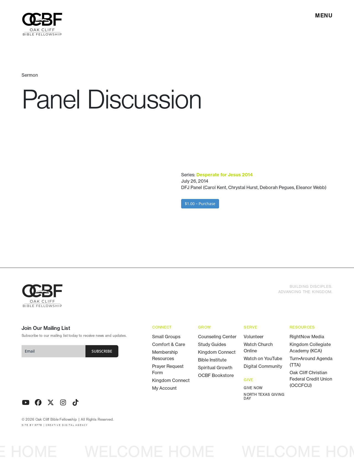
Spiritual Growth (215, 367)
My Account (164, 388)
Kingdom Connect (171, 380)
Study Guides (212, 344)
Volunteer (254, 336)
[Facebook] (38, 402)
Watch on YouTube (263, 358)
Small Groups (166, 336)
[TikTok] (75, 402)
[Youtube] (26, 402)
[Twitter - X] (50, 402)
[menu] (324, 15)
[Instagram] (63, 402)
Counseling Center (217, 336)
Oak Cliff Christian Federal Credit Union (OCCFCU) (311, 379)
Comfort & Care (168, 344)
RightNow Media (307, 336)
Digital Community (263, 366)
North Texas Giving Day (264, 397)
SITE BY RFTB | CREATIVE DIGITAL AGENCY (55, 425)
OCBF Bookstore (216, 375)
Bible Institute (212, 360)
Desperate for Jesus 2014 (224, 174)
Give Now (253, 388)
